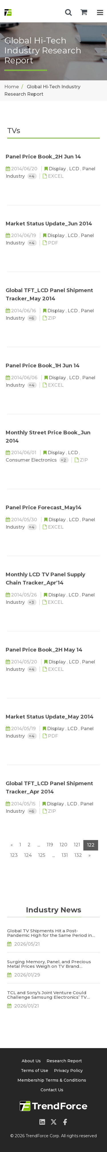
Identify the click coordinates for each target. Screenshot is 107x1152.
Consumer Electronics (32, 460)
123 (14, 855)
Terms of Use (34, 1070)
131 (65, 855)
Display (58, 168)
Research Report (64, 1060)
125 (41, 855)
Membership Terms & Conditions (51, 1080)
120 (63, 844)
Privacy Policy (68, 1070)
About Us (31, 1060)
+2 (64, 460)
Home (11, 86)
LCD (74, 168)
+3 (32, 602)
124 (28, 855)
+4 (32, 176)
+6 (32, 318)
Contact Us (52, 1089)
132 (78, 855)
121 (77, 844)
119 (50, 844)
